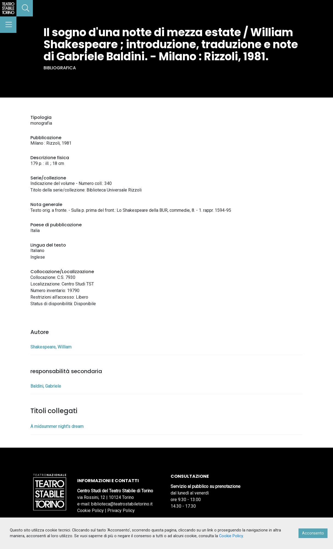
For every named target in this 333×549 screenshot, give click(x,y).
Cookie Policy (90, 510)
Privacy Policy (121, 510)
